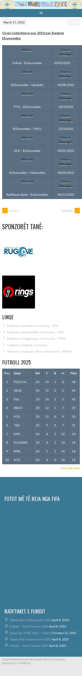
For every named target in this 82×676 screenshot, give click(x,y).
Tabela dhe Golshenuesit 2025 (30, 639)
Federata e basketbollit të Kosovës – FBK (35, 332)
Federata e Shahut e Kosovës (27, 345)
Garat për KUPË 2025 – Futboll (30, 633)
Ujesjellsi (70, 210)
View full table (70, 468)
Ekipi (17, 373)
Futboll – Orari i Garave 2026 (28, 626)
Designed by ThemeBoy (16, 663)
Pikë (73, 373)
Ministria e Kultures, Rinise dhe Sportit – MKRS (39, 351)
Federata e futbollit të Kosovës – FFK (32, 326)
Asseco (10, 210)
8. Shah (74, 22)
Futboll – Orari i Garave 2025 (28, 645)
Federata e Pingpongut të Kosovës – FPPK (36, 338)
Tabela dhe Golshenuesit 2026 (30, 620)
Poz (7, 373)
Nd (37, 373)
